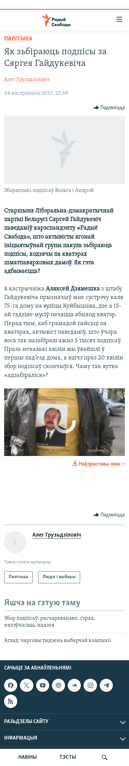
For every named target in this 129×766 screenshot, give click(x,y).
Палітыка (18, 39)
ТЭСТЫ (68, 757)
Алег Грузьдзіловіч (27, 79)
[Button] (109, 108)
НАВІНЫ (27, 757)
